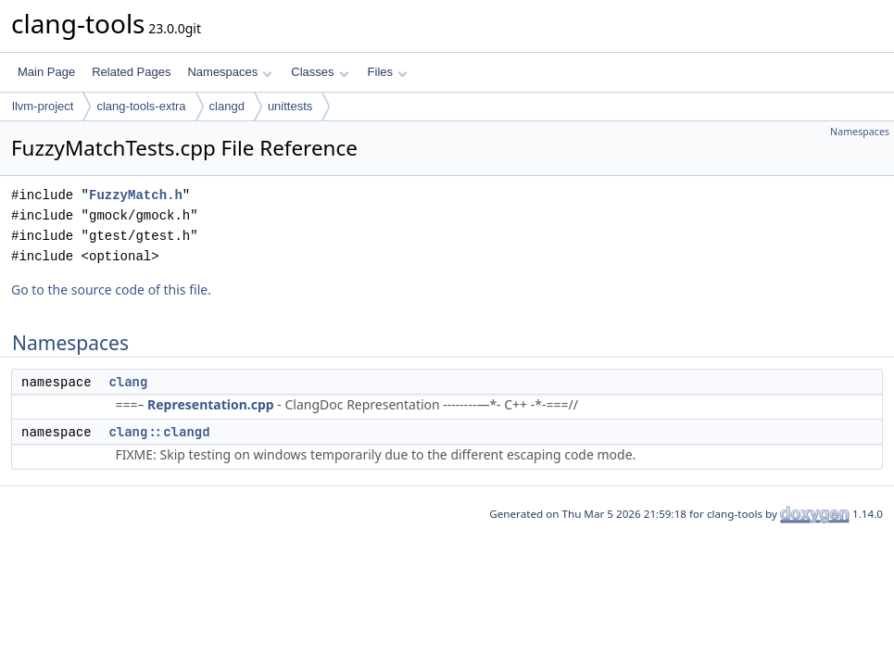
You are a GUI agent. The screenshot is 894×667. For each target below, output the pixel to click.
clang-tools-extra (140, 106)
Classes (319, 72)
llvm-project (42, 106)
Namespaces (229, 72)
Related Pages (131, 72)
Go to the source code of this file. (111, 289)
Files (388, 72)
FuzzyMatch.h (136, 195)
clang (127, 381)
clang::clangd (158, 431)
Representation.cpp (210, 404)
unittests (290, 106)
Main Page (46, 72)
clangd (227, 106)
